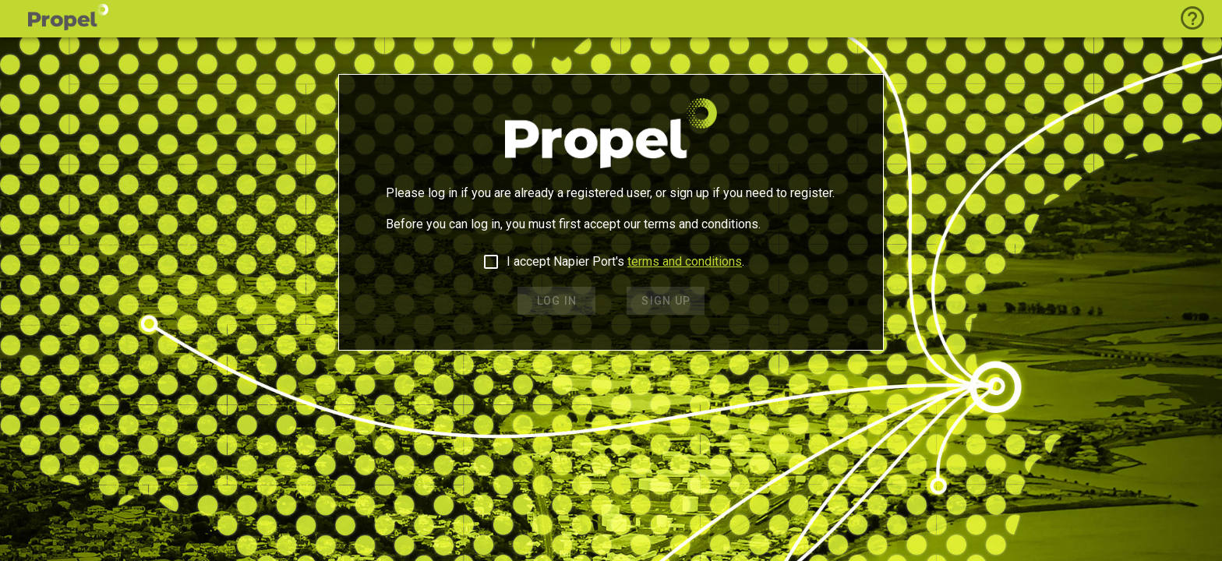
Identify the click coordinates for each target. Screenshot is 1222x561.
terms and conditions (684, 261)
